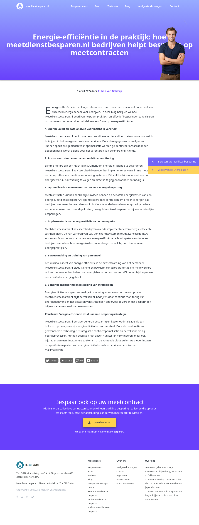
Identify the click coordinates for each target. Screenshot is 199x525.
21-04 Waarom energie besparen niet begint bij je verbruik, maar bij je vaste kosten (164, 495)
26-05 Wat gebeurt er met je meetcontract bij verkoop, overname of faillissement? (163, 471)
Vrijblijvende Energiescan (168, 170)
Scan (97, 6)
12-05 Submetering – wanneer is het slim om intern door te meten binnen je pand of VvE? (163, 483)
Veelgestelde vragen (150, 6)
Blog (128, 6)
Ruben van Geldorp (110, 91)
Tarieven (112, 6)
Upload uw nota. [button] (99, 422)
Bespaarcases (79, 6)
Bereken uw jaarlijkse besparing (172, 162)
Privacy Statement (126, 483)
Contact (174, 6)
